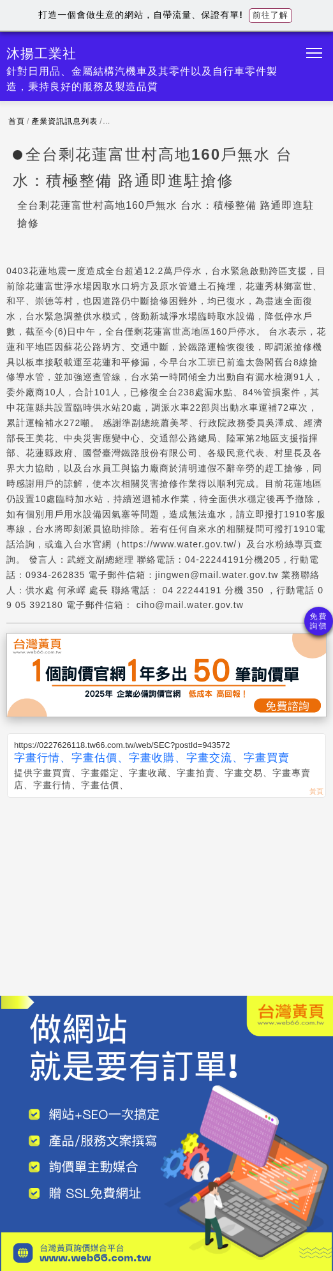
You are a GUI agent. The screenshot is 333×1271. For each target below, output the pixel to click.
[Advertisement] (166, 893)
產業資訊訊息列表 (64, 121)
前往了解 (270, 15)
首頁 (16, 121)
